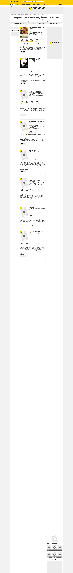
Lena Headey (39, 215)
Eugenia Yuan (34, 65)
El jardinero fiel (32, 94)
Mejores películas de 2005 (33, 18)
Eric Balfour (34, 130)
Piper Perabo (34, 215)
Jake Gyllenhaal (41, 186)
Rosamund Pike (36, 37)
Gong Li (43, 65)
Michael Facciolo (32, 131)
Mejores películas (16, 18)
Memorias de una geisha (35, 62)
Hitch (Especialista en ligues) (36, 235)
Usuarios (27, 43)
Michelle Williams (32, 187)
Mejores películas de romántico (23, 18)
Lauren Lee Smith (40, 130)
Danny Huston (31, 98)
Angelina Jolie (38, 158)
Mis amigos (36, 43)
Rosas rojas (31, 211)
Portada (12, 18)
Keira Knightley (35, 36)
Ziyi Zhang (40, 65)
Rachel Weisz (40, 97)
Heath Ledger (34, 186)
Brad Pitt (33, 158)
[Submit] (43, 1)
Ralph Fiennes (34, 97)
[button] (61, 28)
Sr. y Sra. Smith (32, 154)
